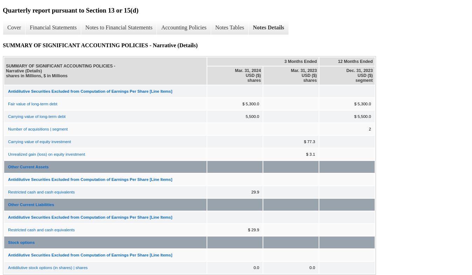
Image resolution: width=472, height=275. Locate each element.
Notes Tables (229, 27)
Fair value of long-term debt (32, 104)
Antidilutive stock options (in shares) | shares (48, 268)
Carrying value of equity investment (39, 142)
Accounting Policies (183, 27)
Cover (14, 27)
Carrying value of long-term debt (36, 116)
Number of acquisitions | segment (38, 129)
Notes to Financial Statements (119, 27)
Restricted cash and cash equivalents (41, 192)
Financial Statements (53, 27)
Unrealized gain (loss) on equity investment (46, 154)
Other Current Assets (28, 167)
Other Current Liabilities (31, 205)
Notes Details (268, 27)
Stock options (21, 242)
